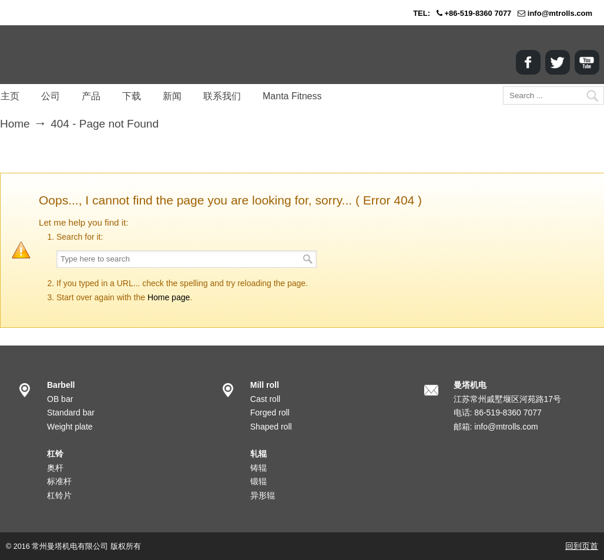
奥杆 (55, 467)
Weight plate (70, 426)
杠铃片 (59, 495)
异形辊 (262, 495)
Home (15, 124)
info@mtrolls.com (560, 13)
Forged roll (270, 412)
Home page (168, 297)
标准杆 (59, 481)
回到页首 (581, 546)
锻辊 (258, 481)
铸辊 (258, 467)
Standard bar (71, 412)
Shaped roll (271, 426)
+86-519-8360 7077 (477, 13)
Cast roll (265, 399)
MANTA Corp (67, 54)
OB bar (60, 399)
